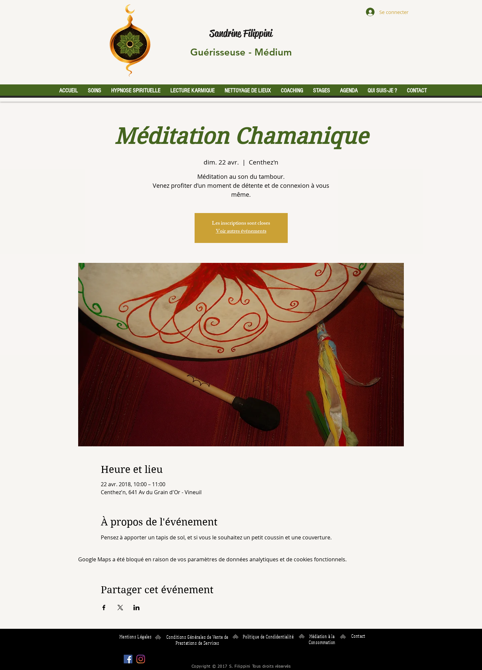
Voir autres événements (241, 232)
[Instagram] (140, 659)
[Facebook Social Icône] (128, 659)
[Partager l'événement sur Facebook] (104, 607)
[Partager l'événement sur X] (120, 607)
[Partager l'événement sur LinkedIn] (136, 607)
